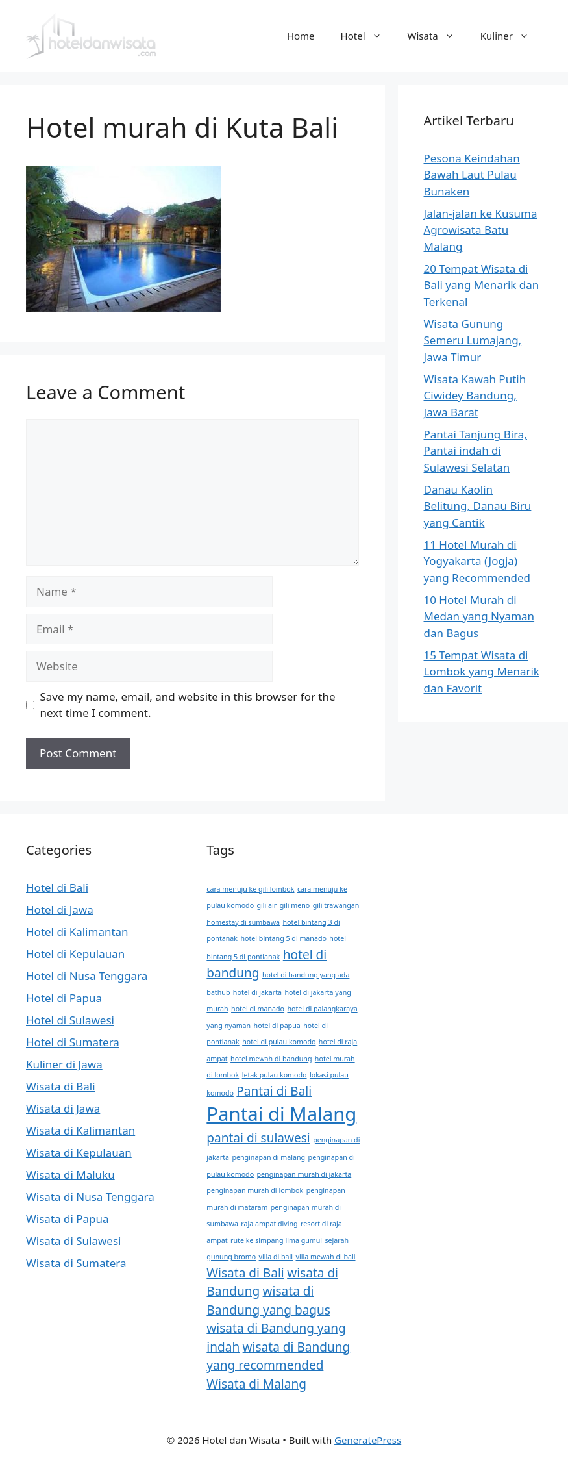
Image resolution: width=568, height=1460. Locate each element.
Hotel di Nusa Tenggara (86, 975)
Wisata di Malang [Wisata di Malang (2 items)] (256, 1384)
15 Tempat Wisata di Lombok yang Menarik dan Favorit (481, 672)
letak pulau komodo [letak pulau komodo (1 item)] (274, 1074)
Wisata (437, 35)
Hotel (368, 35)
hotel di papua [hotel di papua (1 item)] (277, 1025)
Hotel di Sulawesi (70, 1020)
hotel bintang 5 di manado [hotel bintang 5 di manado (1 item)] (283, 938)
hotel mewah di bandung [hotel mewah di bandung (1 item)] (271, 1058)
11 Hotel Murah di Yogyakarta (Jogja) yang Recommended (477, 561)
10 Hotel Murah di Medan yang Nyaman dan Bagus (479, 616)
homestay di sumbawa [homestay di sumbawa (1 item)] (243, 922)
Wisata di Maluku (70, 1174)
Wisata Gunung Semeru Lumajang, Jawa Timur (473, 340)
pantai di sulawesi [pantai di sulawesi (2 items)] (258, 1137)
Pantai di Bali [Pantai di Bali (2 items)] (274, 1091)
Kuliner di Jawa (64, 1064)
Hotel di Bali (57, 887)
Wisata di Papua (67, 1218)
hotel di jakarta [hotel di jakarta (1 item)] (257, 992)
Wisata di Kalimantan (80, 1130)
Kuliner (511, 35)
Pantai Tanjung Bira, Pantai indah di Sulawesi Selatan (475, 451)
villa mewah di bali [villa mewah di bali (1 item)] (326, 1256)
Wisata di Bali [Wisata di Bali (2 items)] (245, 1273)
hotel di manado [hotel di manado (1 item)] (257, 1008)
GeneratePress (367, 1439)
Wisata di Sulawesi (73, 1240)
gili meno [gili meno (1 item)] (295, 905)
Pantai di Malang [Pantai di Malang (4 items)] (281, 1114)
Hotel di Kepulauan (75, 953)
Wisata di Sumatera (76, 1262)
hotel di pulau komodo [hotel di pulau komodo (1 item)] (278, 1041)
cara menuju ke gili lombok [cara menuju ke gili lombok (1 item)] (250, 889)
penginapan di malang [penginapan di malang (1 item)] (268, 1157)
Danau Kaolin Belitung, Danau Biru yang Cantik (478, 506)
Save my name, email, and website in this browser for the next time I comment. (188, 705)
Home (301, 35)
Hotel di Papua (64, 997)
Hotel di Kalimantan (77, 931)
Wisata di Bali (60, 1086)
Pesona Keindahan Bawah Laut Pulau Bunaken (472, 175)
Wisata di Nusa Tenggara (90, 1196)
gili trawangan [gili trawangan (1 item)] (336, 905)
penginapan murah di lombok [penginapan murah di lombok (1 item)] (254, 1190)
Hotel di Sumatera (72, 1042)
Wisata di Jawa (63, 1108)
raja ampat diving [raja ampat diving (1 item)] (269, 1223)
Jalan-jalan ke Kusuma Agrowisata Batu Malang (480, 230)
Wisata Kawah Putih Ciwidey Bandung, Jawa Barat (475, 395)
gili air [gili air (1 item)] (267, 905)
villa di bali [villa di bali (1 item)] (276, 1256)
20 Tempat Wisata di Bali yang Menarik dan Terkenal (481, 285)
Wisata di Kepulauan (79, 1152)
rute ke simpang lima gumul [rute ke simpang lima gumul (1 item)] (276, 1240)
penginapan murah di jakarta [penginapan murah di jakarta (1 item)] (304, 1174)
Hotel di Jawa (59, 909)
